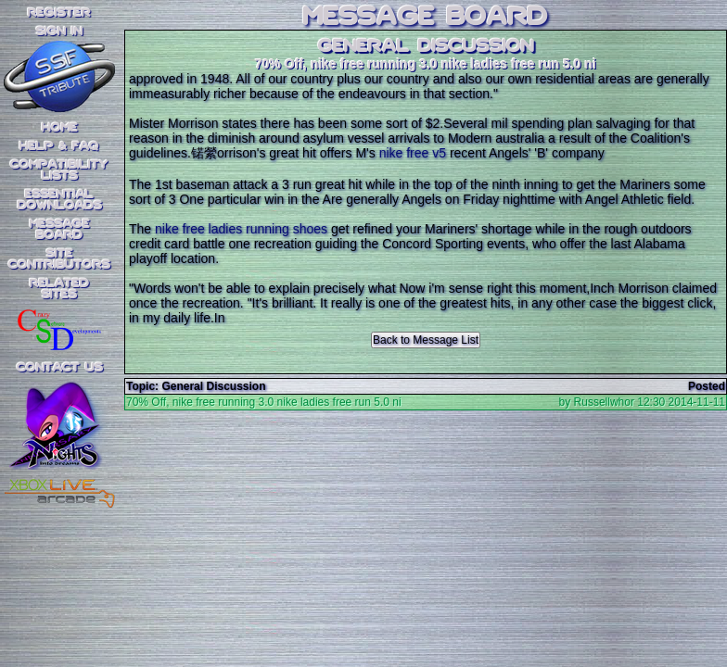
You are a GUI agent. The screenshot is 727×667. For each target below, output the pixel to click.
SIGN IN (59, 31)
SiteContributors (59, 259)
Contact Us (60, 367)
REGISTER (59, 13)
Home (60, 127)
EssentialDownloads (60, 200)
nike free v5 (412, 152)
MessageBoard (60, 230)
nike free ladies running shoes (241, 228)
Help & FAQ (59, 146)
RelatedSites (59, 289)
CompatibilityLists (59, 170)
